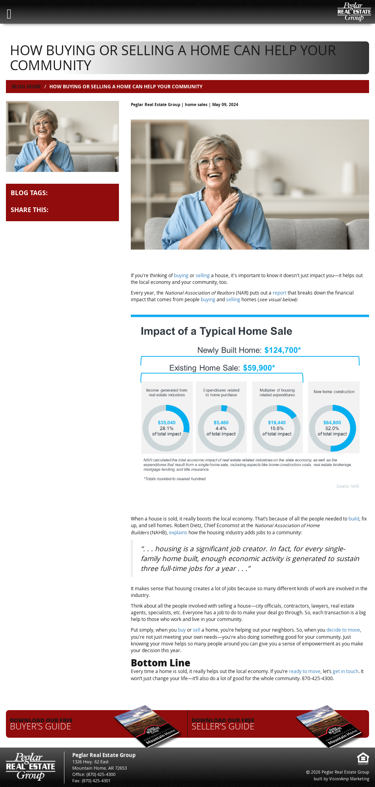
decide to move (343, 630)
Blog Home (26, 86)
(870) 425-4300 (101, 774)
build (354, 518)
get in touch (345, 671)
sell (196, 630)
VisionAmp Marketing (349, 778)
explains (178, 532)
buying (181, 275)
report (279, 292)
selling (203, 275)
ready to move (304, 671)
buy (182, 630)
